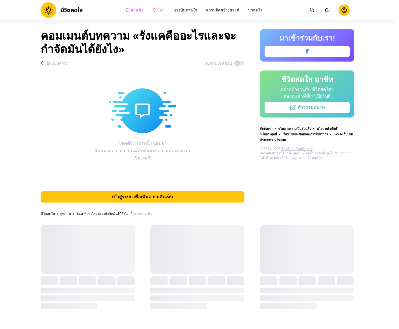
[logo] (62, 10)
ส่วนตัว (134, 10)
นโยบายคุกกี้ (268, 134)
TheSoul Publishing (297, 149)
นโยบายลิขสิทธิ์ (327, 128)
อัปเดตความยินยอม (273, 140)
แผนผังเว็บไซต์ (343, 134)
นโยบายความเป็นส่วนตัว (294, 128)
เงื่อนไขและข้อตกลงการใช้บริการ (305, 134)
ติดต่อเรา (266, 128)
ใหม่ (158, 10)
